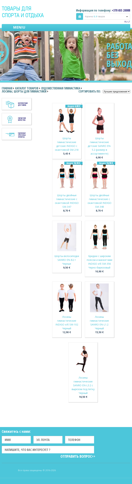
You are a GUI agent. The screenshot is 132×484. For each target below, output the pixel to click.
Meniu (19, 27)
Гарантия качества (22, 119)
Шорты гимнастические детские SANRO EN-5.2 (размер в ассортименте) (99, 146)
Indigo (23, 12)
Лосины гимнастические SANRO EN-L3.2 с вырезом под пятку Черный (83, 385)
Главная (7, 88)
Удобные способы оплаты (22, 135)
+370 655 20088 (121, 10)
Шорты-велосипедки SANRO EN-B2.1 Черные (66, 259)
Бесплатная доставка (23, 104)
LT (129, 21)
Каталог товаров (26, 88)
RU (125, 21)
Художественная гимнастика (60, 88)
